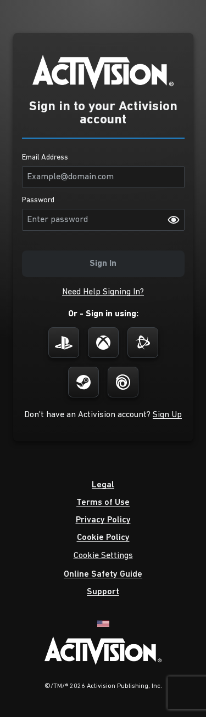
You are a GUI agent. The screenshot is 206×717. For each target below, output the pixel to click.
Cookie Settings (103, 555)
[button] (103, 292)
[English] (103, 623)
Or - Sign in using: (103, 314)
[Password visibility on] (173, 219)
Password (38, 200)
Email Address (45, 158)
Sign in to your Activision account (103, 113)
